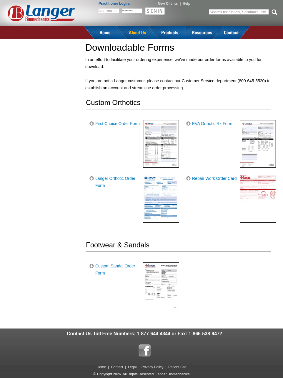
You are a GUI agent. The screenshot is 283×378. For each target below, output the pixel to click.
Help (186, 3)
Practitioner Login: (114, 3)
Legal (132, 367)
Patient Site (177, 367)
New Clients (168, 3)
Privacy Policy (153, 367)
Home (101, 367)
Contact (117, 367)
